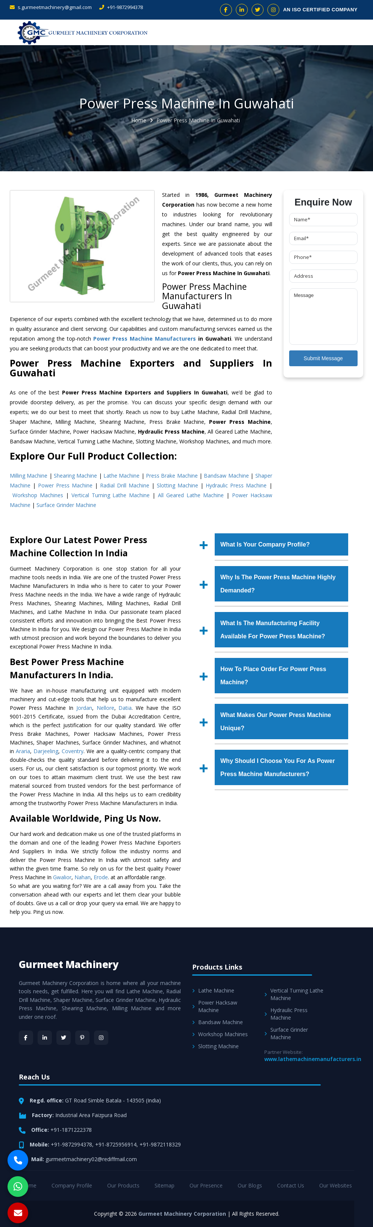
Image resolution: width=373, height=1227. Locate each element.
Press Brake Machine (172, 475)
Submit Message (323, 358)
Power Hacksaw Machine (214, 1006)
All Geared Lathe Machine (191, 495)
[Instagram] (101, 1038)
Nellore (105, 707)
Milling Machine (28, 475)
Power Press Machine (65, 485)
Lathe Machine (121, 475)
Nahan (82, 877)
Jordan (84, 707)
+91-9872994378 (121, 7)
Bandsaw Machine (226, 475)
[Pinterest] (82, 1038)
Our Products (123, 1185)
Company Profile (72, 1185)
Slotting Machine (177, 485)
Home (138, 120)
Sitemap (164, 1185)
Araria (23, 751)
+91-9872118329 (160, 1144)
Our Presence (206, 1185)
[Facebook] (26, 1038)
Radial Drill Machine (124, 485)
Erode (101, 877)
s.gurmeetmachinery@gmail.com (51, 7)
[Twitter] (63, 1038)
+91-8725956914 (115, 1144)
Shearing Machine (75, 475)
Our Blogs (250, 1185)
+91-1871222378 (71, 1129)
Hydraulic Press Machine (236, 485)
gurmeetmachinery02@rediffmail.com (91, 1159)
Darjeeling (45, 751)
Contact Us (290, 1185)
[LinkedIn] (45, 1038)
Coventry (72, 751)
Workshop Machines (37, 495)
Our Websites (335, 1185)
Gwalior (62, 877)
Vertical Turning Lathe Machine (110, 495)
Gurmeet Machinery (69, 964)
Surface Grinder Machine (66, 504)
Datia (125, 707)
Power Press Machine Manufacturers (144, 338)
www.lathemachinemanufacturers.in (312, 1059)
